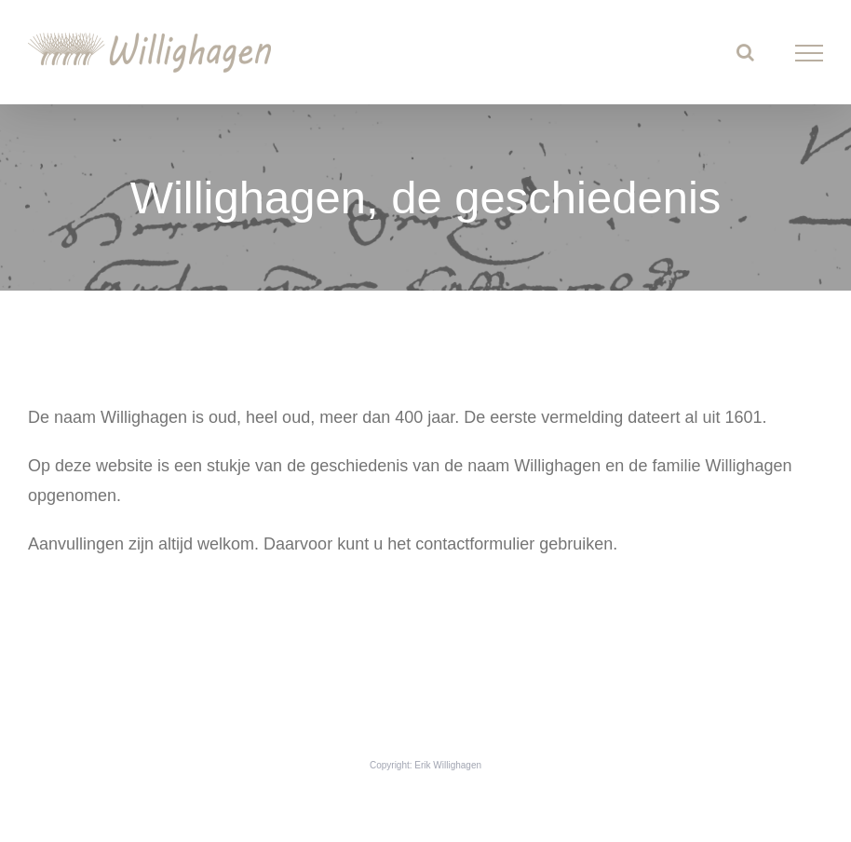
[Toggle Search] (745, 52)
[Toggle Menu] (809, 53)
